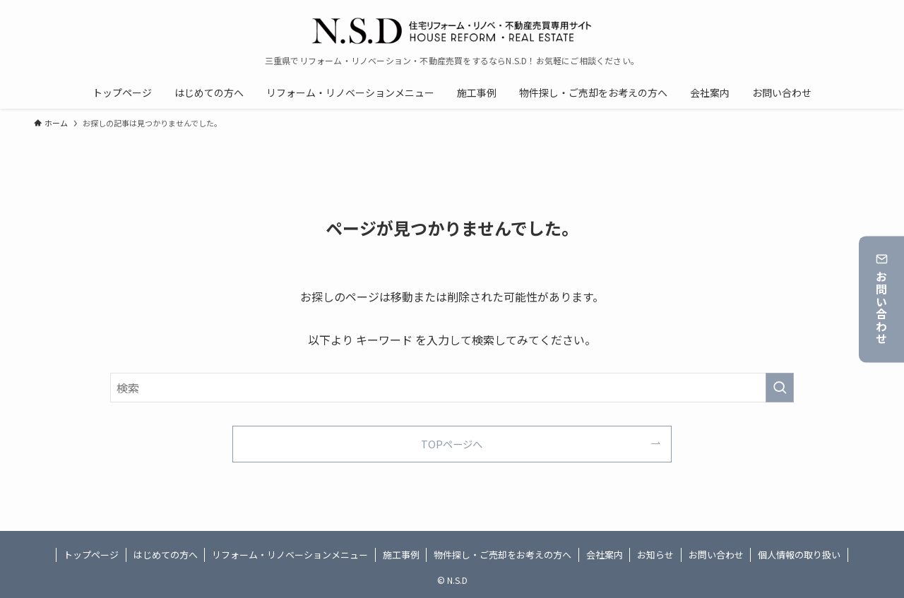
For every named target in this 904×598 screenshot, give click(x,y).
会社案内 (604, 554)
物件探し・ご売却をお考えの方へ (502, 554)
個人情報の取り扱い (799, 554)
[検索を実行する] (780, 387)
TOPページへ (451, 443)
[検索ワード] (452, 387)
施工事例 (401, 554)
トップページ (91, 554)
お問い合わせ (882, 299)
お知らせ (655, 554)
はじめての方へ (165, 554)
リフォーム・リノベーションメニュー (290, 554)
